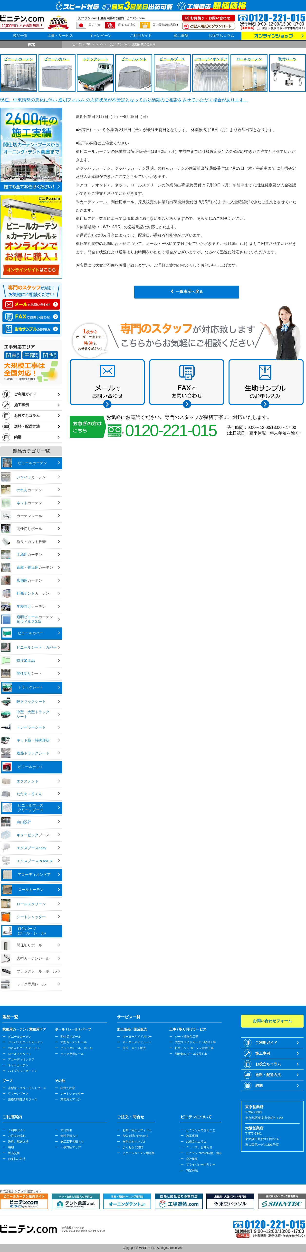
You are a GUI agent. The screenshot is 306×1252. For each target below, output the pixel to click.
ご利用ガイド (141, 35)
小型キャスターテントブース (27, 1088)
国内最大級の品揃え (166, 25)
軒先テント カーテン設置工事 (194, 1048)
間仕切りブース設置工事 (191, 1054)
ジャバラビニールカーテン (25, 1042)
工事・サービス (60, 35)
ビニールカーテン (19, 1036)
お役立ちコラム (221, 35)
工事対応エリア (70, 1147)
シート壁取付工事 (186, 1036)
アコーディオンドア (21, 1059)
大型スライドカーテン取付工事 (195, 1042)
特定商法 (192, 1170)
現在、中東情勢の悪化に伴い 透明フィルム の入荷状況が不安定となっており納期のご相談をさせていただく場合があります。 (124, 99)
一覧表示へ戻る (189, 291)
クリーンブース (18, 1093)
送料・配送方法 (27, 426)
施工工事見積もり (72, 1141)
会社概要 (192, 1159)
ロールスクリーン (19, 1054)
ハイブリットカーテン (22, 1071)
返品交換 (14, 1153)
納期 (17, 437)
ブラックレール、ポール (76, 1048)
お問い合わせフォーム (137, 1130)
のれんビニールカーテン (24, 1048)
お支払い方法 (17, 1159)
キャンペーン (101, 35)
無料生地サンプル (134, 1141)
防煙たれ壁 (67, 1088)
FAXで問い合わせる (136, 1135)
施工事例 (181, 35)
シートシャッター (72, 1093)
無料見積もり (69, 1135)
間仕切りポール (70, 1036)
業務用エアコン (70, 1099)
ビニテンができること (200, 1130)
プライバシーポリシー (200, 1164)
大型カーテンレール (73, 1042)
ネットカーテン (18, 1065)
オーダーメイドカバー (137, 1036)
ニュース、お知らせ (199, 1147)
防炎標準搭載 (126, 25)
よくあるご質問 (133, 1147)
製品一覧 (20, 35)
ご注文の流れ (17, 1135)
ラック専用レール (72, 1054)
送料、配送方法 (18, 1141)
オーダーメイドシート (137, 1042)
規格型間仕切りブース (22, 1099)
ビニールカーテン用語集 (139, 1153)
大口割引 (66, 1130)
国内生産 (94, 25)
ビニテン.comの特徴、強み (204, 1153)
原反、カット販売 (134, 1048)
